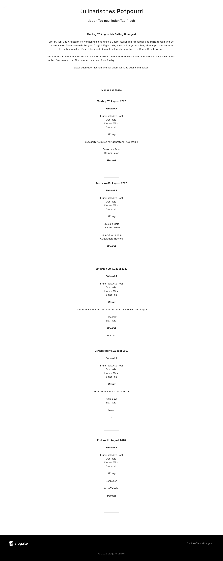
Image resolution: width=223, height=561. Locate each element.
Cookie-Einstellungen (199, 543)
